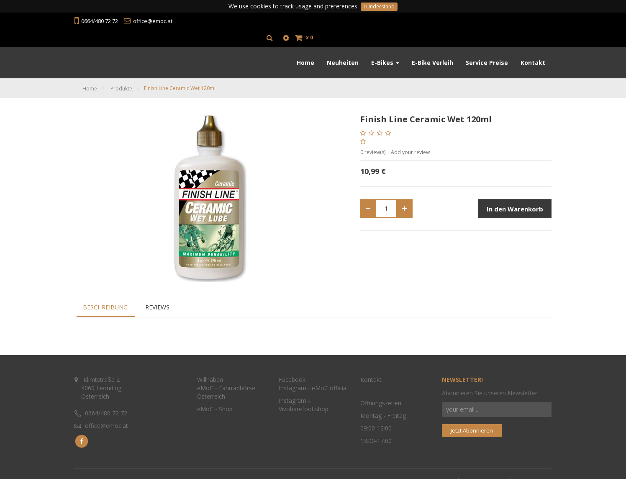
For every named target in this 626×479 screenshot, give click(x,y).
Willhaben (210, 375)
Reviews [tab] (157, 290)
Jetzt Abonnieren (472, 426)
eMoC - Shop (215, 405)
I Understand (379, 6)
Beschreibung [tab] (105, 290)
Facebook (292, 375)
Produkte (121, 71)
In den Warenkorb (515, 192)
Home (89, 71)
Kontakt (371, 375)
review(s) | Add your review (395, 135)
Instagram (292, 384)
